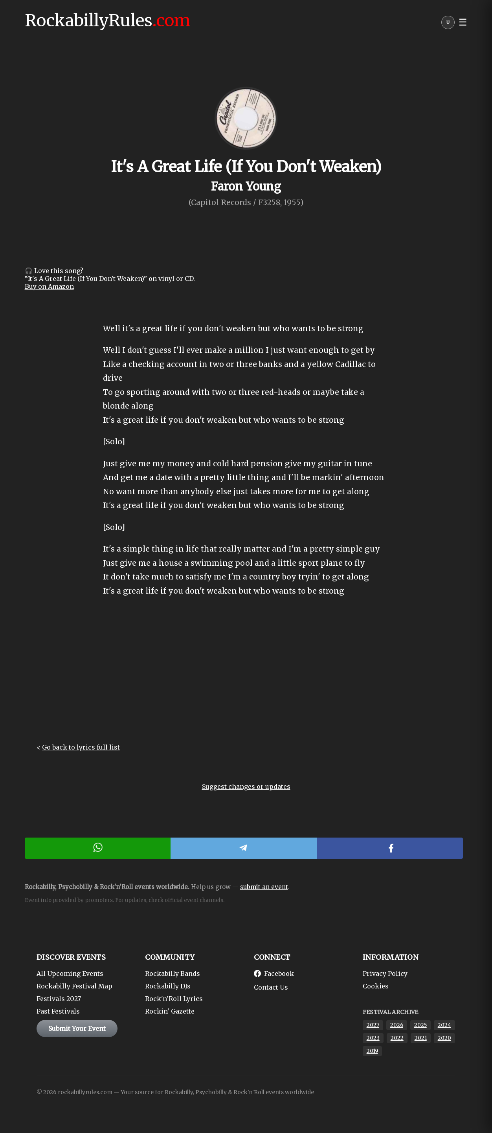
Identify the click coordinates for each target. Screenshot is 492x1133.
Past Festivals (58, 1011)
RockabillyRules (107, 20)
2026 (396, 1025)
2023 (373, 1038)
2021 (421, 1038)
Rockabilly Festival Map (74, 986)
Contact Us (271, 987)
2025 (420, 1025)
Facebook (274, 973)
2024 (444, 1025)
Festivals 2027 (59, 999)
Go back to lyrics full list (81, 747)
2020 (444, 1038)
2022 (397, 1038)
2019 (372, 1051)
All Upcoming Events (70, 973)
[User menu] (448, 24)
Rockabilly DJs (168, 986)
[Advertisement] (246, 677)
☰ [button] (463, 22)
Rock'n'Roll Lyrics (174, 999)
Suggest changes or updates (246, 786)
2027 (373, 1025)
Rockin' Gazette (170, 1011)
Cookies (376, 986)
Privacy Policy (385, 973)
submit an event (264, 887)
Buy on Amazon (49, 286)
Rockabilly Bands (172, 973)
